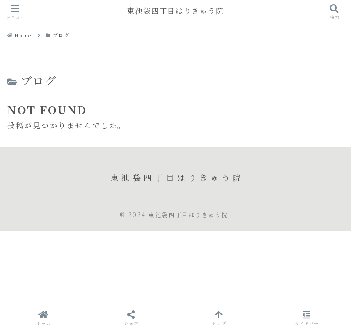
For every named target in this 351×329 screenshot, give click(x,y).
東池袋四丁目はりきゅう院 (175, 11)
